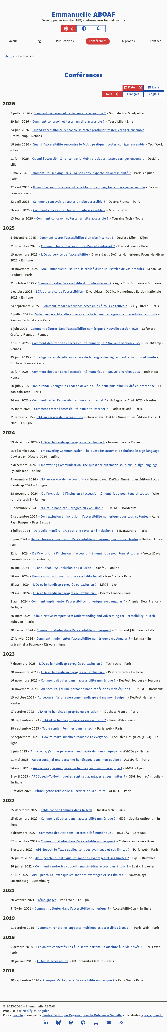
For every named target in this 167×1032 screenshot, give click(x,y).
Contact (155, 41)
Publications (65, 41)
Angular (43, 1011)
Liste (153, 87)
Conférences (98, 41)
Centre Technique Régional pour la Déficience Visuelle (82, 1015)
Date (133, 87)
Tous (112, 94)
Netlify (27, 1011)
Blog (37, 41)
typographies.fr (152, 1015)
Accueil (14, 41)
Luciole (18, 1015)
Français (133, 94)
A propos (128, 41)
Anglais (153, 94)
